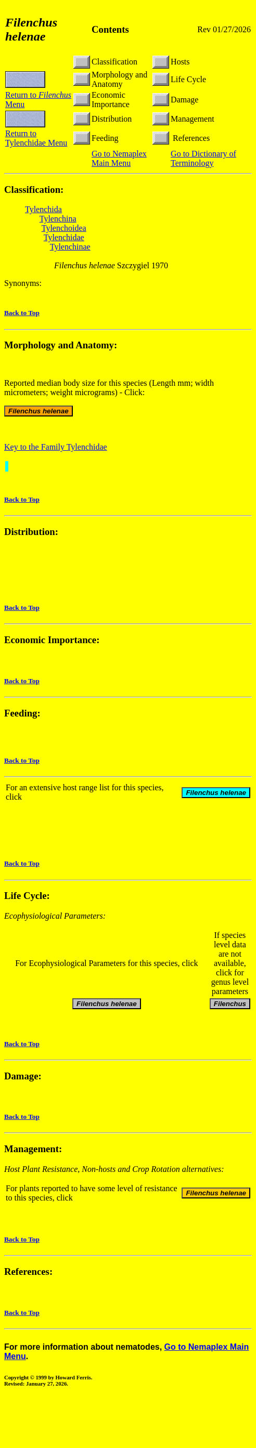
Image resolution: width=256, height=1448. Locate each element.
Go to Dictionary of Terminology (203, 158)
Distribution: (31, 531)
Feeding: (22, 713)
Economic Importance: (51, 639)
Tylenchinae (70, 246)
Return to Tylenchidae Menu (36, 138)
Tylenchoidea (64, 228)
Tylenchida (43, 209)
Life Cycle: (27, 897)
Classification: (33, 189)
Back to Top (22, 313)
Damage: (23, 1077)
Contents (110, 29)
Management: (33, 1150)
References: (28, 1273)
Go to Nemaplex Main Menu (119, 158)
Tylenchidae (64, 237)
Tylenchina (58, 218)
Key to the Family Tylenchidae (55, 446)
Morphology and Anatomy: (60, 345)
